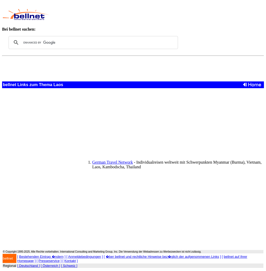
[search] (92, 42)
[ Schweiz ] (69, 266)
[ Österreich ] (50, 266)
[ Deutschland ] (28, 266)
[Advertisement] (149, 14)
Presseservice (49, 261)
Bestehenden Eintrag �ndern (41, 257)
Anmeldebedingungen (84, 257)
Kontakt (70, 261)
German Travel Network (112, 162)
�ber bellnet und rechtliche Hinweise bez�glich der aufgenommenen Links (162, 257)
